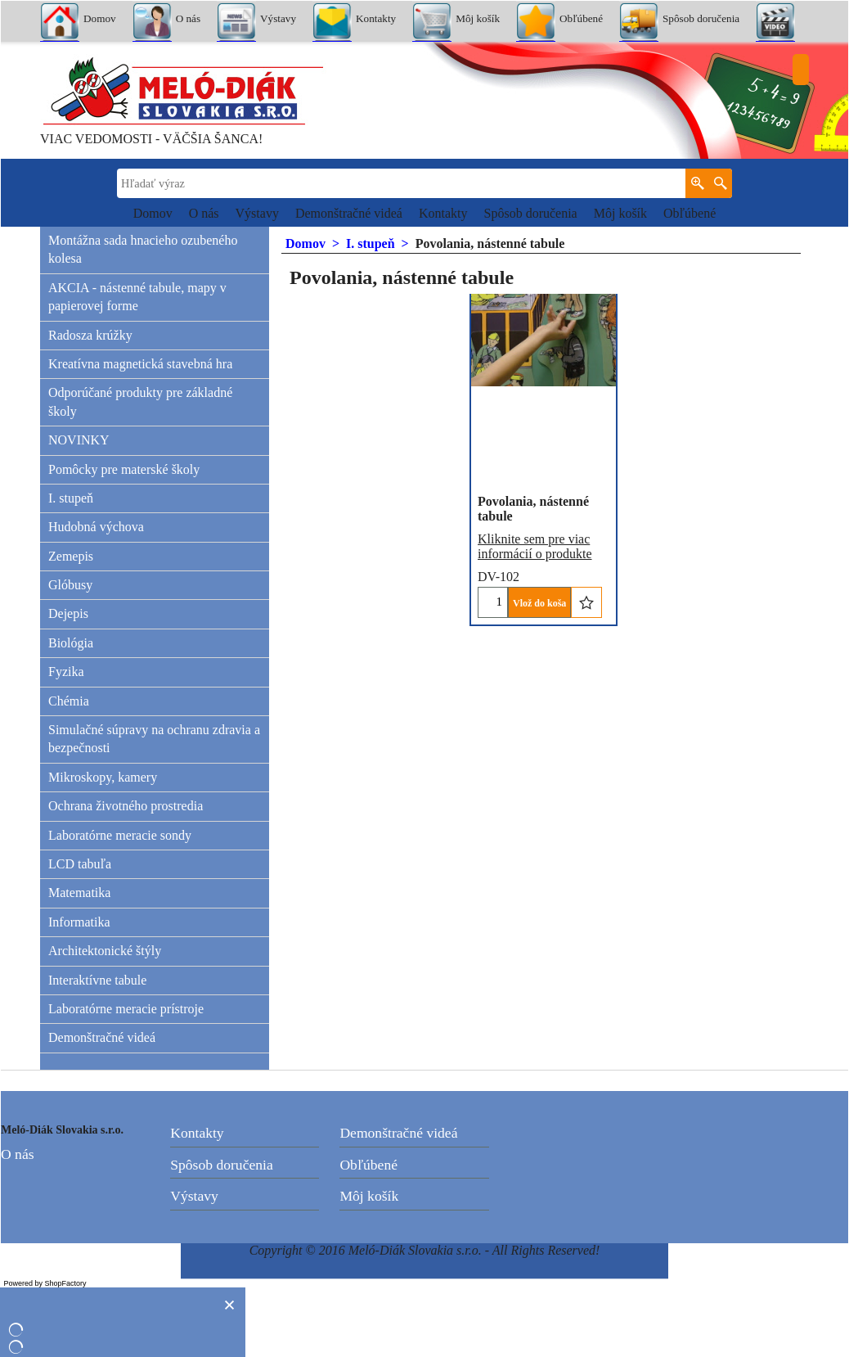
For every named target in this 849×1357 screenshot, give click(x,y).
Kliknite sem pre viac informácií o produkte (535, 546)
